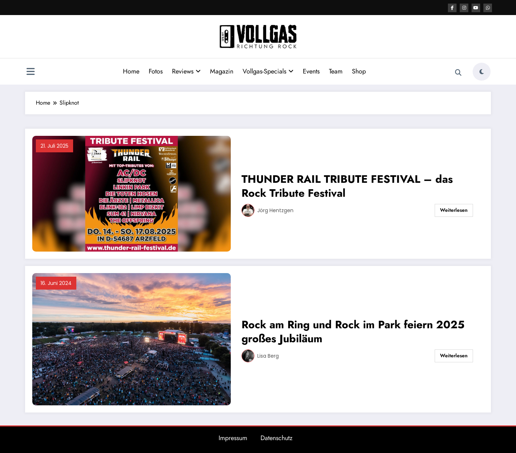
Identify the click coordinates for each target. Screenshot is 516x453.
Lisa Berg (268, 355)
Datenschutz (276, 438)
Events (311, 71)
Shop (359, 71)
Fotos (156, 71)
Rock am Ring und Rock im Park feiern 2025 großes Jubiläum (353, 331)
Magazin (221, 71)
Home (131, 71)
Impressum (233, 438)
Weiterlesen (454, 210)
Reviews (186, 71)
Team (336, 71)
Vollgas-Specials (268, 71)
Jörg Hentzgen (275, 210)
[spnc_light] (482, 72)
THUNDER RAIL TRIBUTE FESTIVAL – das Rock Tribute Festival (347, 186)
